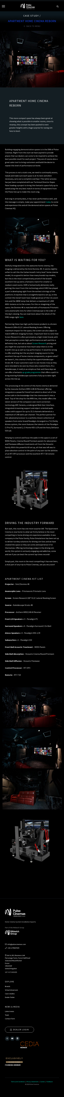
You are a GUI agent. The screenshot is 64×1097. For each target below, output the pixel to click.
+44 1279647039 (12, 948)
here (21, 317)
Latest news (9, 1011)
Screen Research (39, 343)
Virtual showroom (11, 990)
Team (7, 1015)
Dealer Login (19, 1029)
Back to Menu (32, 26)
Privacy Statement (32, 1082)
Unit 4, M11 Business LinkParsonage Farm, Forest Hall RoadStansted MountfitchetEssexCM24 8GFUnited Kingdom (17, 962)
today (48, 202)
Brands (7, 986)
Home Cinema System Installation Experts (20, 922)
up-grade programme (31, 372)
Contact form (10, 1019)
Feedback (49, 1082)
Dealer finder (10, 997)
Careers (42, 1082)
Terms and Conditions (18, 1082)
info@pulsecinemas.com (15, 944)
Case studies (10, 994)
